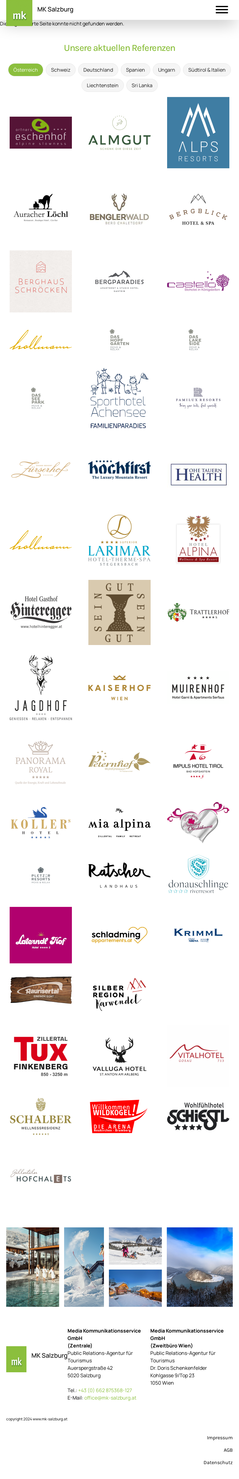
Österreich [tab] (25, 69)
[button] (222, 10)
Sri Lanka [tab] (142, 85)
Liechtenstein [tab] (103, 85)
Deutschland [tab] (98, 69)
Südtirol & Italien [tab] (207, 69)
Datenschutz (218, 1462)
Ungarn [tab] (166, 69)
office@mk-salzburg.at (110, 1397)
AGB (228, 1450)
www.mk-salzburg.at (50, 1419)
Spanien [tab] (135, 69)
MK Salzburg (55, 9)
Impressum (220, 1438)
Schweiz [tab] (60, 69)
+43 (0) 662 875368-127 (105, 1390)
